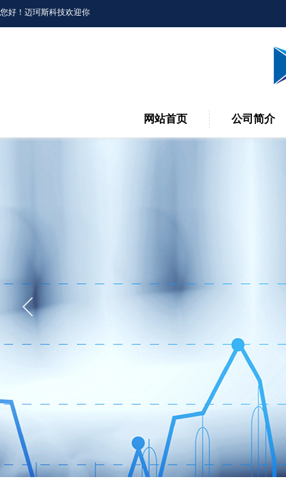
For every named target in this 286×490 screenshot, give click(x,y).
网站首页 (165, 119)
